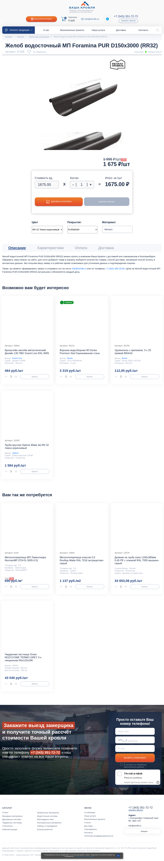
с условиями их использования (84, 856)
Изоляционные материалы (49, 823)
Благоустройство (45, 829)
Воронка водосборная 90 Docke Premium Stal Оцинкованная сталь (80, 352)
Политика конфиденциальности (98, 836)
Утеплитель (7, 826)
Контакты (88, 832)
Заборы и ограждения (47, 826)
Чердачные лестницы (12, 823)
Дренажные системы (11, 819)
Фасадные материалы (12, 816)
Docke (70, 358)
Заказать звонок (128, 21)
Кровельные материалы (48, 813)
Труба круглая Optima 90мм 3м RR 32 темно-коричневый (27, 446)
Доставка (88, 826)
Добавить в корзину (57, 202)
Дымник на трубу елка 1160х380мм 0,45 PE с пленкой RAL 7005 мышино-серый (137, 560)
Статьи (87, 822)
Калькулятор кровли (41, 19)
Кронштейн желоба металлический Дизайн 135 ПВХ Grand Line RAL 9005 (27, 352)
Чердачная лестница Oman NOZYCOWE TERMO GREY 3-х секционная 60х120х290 (23, 657)
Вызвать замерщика (135, 758)
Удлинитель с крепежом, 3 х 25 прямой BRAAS (133, 352)
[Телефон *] (135, 739)
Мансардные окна (45, 819)
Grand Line (17, 358)
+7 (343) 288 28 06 (114, 268)
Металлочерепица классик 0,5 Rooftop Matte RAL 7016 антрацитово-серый (82, 560)
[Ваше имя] (135, 731)
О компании (89, 812)
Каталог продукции (18, 30)
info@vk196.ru (91, 19)
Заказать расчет (106, 202)
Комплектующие (9, 829)
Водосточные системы (47, 816)
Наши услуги (90, 816)
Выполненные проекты (94, 819)
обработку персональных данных (135, 766)
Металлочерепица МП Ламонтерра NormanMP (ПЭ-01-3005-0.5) (25, 559)
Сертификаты (90, 829)
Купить (35, 377)
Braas (124, 358)
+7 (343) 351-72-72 (126, 16)
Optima (15, 453)
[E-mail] (135, 748)
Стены (5, 812)
